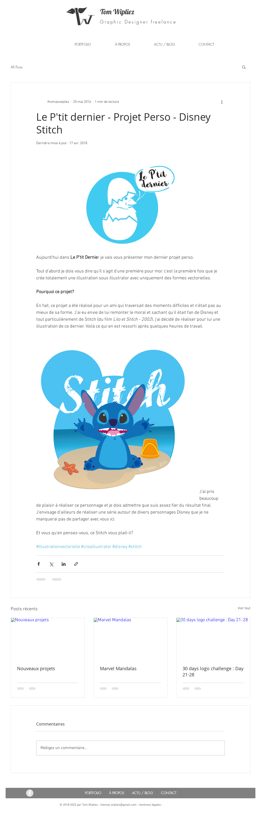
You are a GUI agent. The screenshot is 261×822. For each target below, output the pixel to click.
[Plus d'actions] (222, 102)
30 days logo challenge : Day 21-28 (212, 671)
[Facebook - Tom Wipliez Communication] (29, 793)
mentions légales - (151, 805)
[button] (243, 67)
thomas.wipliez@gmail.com (118, 805)
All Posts (16, 67)
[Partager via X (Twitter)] (51, 564)
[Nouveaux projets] (48, 638)
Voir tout (244, 608)
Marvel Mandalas (118, 668)
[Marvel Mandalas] (130, 638)
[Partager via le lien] (76, 564)
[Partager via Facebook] (38, 564)
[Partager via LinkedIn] (63, 564)
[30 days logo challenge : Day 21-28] (213, 638)
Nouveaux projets (36, 668)
